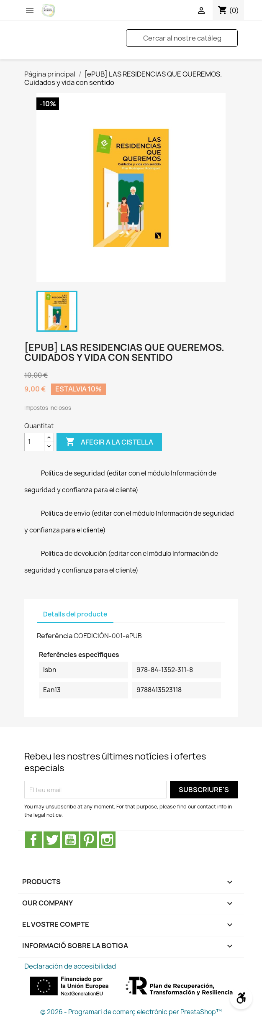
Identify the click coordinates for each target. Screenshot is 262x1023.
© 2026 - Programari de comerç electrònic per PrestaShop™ (131, 1012)
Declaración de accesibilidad (70, 966)
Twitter (52, 839)
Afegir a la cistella (109, 442)
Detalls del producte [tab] (75, 614)
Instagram (107, 839)
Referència (54, 636)
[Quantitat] (34, 442)
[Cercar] (182, 38)
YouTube (70, 839)
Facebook (33, 839)
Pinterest (88, 839)
